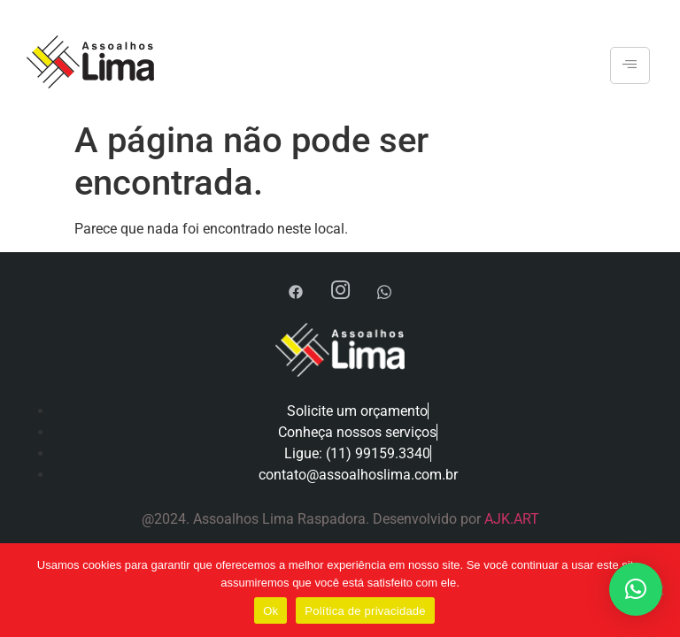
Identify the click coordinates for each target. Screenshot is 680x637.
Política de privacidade (365, 611)
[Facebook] (295, 292)
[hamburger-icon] (630, 65)
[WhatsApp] (384, 292)
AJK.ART (511, 518)
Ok (270, 611)
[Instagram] (340, 292)
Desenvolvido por (428, 518)
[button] (635, 589)
